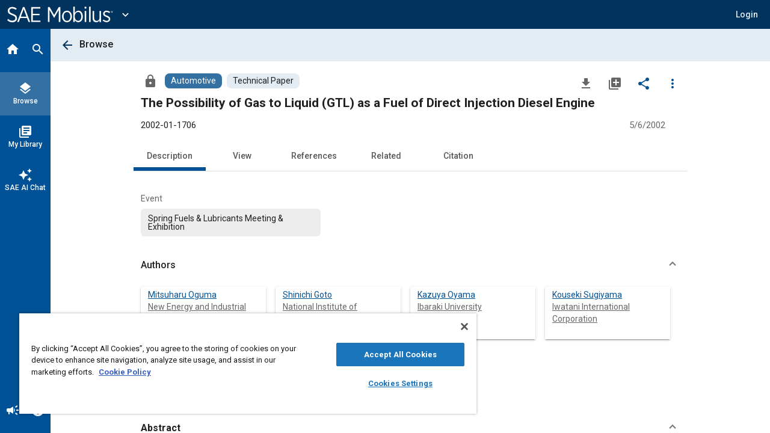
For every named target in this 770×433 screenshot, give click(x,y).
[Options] (673, 83)
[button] (747, 14)
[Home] (12, 50)
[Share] (644, 83)
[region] (242, 363)
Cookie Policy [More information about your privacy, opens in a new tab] (125, 371)
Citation (458, 156)
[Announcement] (12, 411)
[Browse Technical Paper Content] (263, 80)
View (242, 156)
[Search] (38, 50)
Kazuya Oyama (446, 294)
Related (386, 156)
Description (169, 156)
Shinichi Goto (307, 294)
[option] (231, 222)
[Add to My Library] (615, 83)
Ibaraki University (449, 307)
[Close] (453, 326)
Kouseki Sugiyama (587, 294)
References (314, 156)
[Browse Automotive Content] (193, 80)
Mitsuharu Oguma (182, 294)
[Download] (586, 83)
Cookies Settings (391, 383)
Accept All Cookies (391, 354)
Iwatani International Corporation (591, 313)
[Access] (150, 81)
